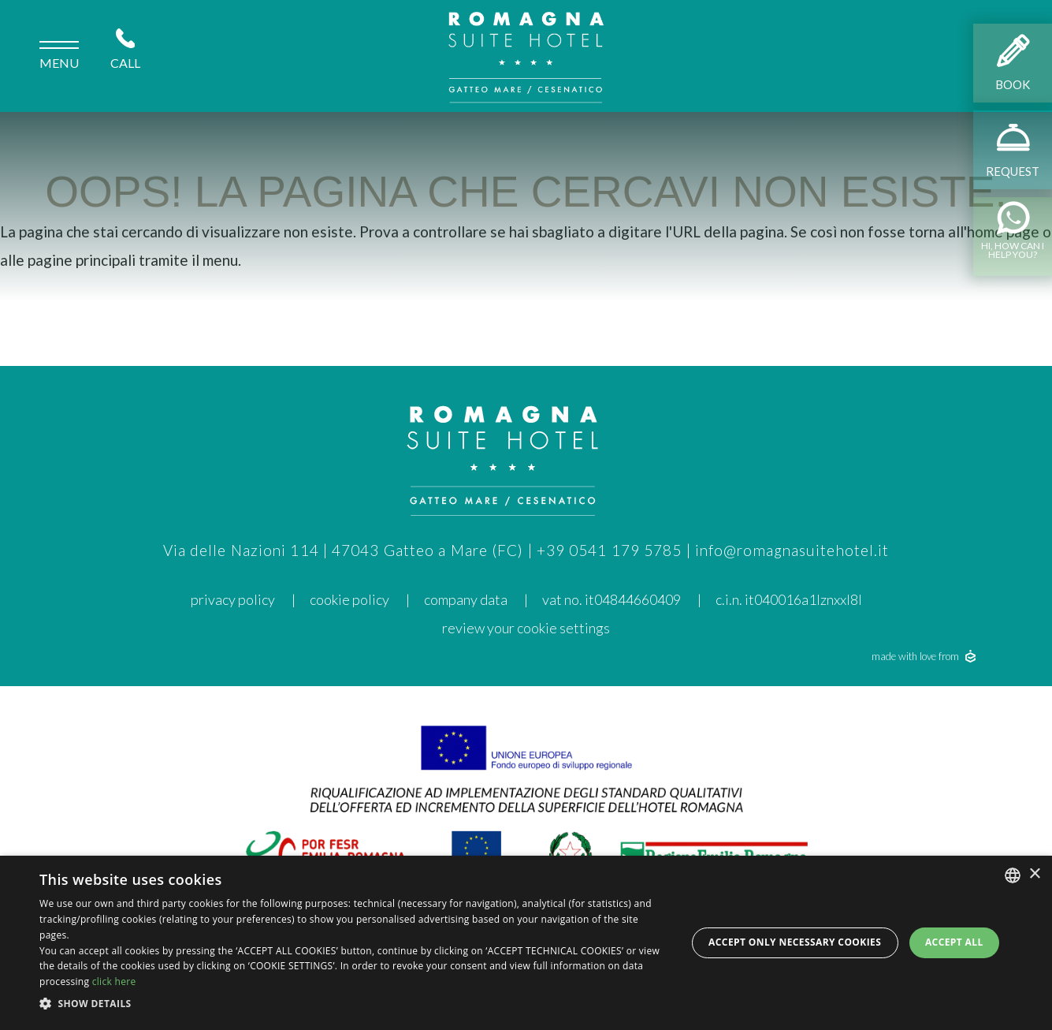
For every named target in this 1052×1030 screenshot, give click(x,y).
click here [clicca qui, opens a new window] (114, 981)
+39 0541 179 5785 (609, 550)
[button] (353, 1004)
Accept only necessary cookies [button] (794, 942)
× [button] (1034, 874)
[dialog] (526, 943)
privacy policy (233, 599)
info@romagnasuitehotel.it (792, 550)
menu (59, 57)
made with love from (924, 656)
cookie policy (349, 599)
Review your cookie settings (526, 627)
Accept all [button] (954, 942)
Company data (465, 599)
